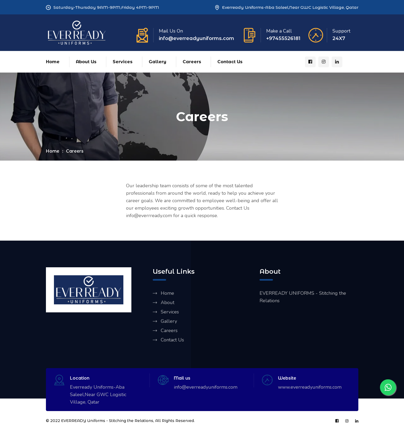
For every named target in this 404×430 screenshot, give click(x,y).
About (167, 302)
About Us (86, 61)
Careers (192, 61)
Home (53, 61)
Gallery (157, 61)
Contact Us (229, 61)
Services (122, 61)
